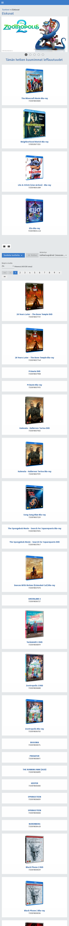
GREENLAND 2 (34, 599)
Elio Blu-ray (34, 228)
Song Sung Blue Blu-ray (34, 515)
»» (5, 276)
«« (5, 272)
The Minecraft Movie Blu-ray (34, 98)
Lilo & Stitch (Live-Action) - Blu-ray (34, 185)
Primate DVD (34, 371)
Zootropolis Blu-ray (34, 729)
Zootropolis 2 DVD (34, 685)
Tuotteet (6, 9)
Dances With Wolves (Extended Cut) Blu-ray (34, 585)
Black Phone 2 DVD (34, 867)
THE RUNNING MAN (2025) (34, 769)
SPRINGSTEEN (34, 797)
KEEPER (34, 783)
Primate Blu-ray (34, 385)
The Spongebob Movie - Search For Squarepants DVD (34, 542)
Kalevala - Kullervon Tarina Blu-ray (34, 471)
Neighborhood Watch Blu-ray (34, 142)
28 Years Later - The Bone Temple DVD (34, 314)
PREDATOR (34, 756)
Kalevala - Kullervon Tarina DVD (34, 428)
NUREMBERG (34, 824)
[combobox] (53, 255)
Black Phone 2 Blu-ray (34, 910)
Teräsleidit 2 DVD (34, 642)
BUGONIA (34, 742)
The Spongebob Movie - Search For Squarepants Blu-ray (34, 528)
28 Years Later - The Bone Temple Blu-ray (34, 357)
